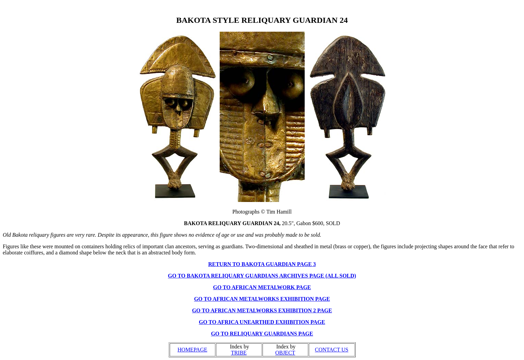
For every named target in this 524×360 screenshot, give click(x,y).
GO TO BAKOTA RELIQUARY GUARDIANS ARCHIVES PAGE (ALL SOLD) (262, 276)
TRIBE (239, 353)
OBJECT (285, 353)
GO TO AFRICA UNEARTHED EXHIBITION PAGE (262, 322)
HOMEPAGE (192, 350)
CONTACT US (331, 350)
